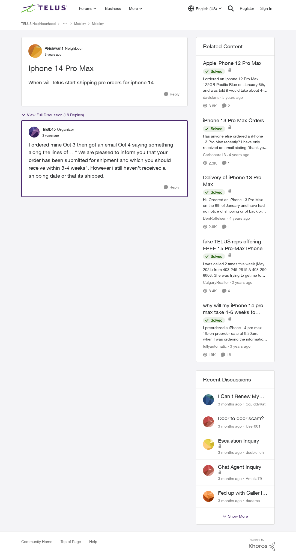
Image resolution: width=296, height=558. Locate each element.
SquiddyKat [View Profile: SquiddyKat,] (255, 403)
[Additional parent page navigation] (65, 24)
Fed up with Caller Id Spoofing (241, 493)
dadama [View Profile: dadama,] (253, 500)
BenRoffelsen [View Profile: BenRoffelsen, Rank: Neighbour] (214, 218)
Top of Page (71, 541)
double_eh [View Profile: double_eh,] (255, 452)
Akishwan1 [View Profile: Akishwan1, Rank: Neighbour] (54, 48)
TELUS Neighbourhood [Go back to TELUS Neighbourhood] (38, 24)
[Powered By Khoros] (262, 545)
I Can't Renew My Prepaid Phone (238, 396)
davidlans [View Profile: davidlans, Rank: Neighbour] (211, 97)
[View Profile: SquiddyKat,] (208, 399)
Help (93, 541)
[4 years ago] (238, 154)
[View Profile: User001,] (208, 421)
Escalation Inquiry (238, 441)
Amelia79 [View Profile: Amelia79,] (254, 478)
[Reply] (172, 94)
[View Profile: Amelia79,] (208, 470)
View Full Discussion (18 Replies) (52, 114)
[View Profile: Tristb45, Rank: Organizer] (34, 132)
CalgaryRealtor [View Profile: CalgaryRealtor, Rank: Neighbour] (216, 282)
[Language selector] (205, 8)
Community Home (36, 541)
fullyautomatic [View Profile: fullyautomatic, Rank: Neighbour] (215, 346)
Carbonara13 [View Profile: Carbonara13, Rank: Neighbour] (214, 154)
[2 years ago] (241, 282)
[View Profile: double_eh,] (208, 444)
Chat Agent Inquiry (239, 467)
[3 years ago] (239, 346)
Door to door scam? (241, 418)
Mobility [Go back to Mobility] (80, 24)
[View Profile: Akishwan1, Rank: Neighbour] (35, 51)
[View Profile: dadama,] (208, 496)
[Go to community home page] (44, 8)
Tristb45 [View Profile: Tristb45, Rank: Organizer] (49, 129)
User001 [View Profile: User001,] (253, 426)
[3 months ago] (230, 404)
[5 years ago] (231, 97)
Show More (235, 516)
